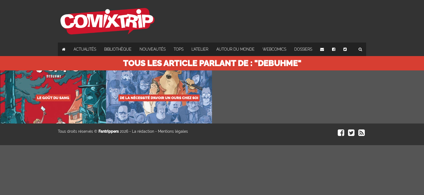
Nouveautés (152, 49)
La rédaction (143, 131)
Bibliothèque (117, 49)
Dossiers (303, 49)
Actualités (85, 49)
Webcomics (274, 49)
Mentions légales (173, 131)
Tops (178, 49)
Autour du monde (235, 49)
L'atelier (199, 49)
